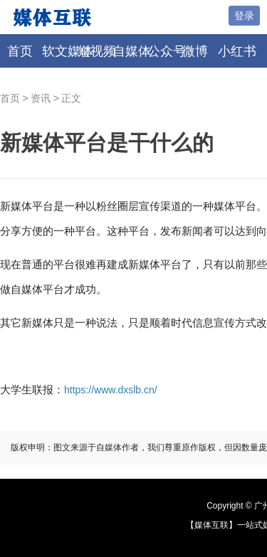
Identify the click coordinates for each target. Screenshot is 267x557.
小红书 (237, 51)
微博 (195, 51)
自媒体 (131, 51)
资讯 (41, 98)
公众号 (166, 51)
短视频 (97, 51)
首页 (20, 51)
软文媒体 (67, 51)
